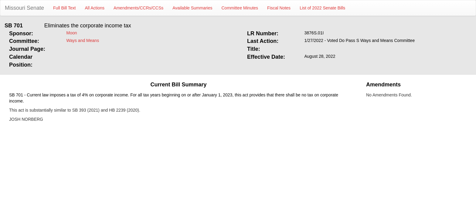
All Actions (95, 7)
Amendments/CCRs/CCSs (138, 7)
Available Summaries (192, 7)
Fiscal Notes (279, 7)
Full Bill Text (64, 7)
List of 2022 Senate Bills (322, 7)
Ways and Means (82, 40)
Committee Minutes (240, 7)
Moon (71, 32)
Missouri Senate (24, 8)
